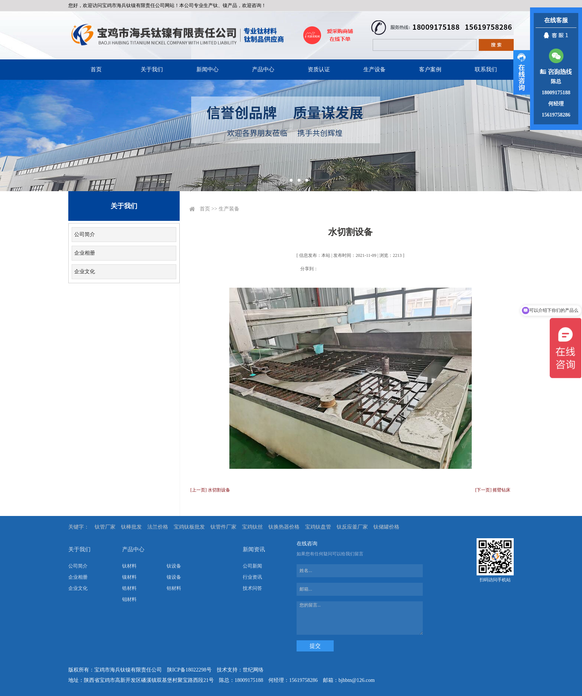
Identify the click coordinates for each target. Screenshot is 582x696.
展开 (521, 72)
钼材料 (129, 599)
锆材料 (129, 588)
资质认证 (319, 69)
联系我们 (486, 69)
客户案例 (430, 69)
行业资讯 (252, 577)
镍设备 (174, 577)
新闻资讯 (254, 549)
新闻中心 (207, 69)
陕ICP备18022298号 (189, 670)
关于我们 (152, 69)
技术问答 (252, 588)
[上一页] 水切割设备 (210, 490)
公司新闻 (252, 566)
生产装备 (229, 209)
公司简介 (84, 234)
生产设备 (374, 69)
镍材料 (129, 577)
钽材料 (174, 588)
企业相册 (84, 253)
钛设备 (174, 566)
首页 (96, 69)
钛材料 (129, 566)
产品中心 (263, 69)
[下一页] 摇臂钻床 (492, 490)
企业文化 (84, 271)
